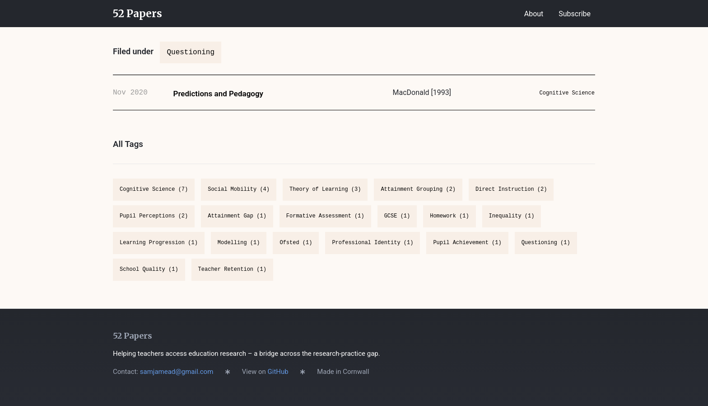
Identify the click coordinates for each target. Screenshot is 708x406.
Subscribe (575, 13)
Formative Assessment (325, 224)
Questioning (546, 251)
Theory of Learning (325, 197)
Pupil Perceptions (154, 224)
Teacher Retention (232, 278)
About (534, 13)
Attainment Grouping (418, 197)
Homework (449, 224)
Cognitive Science (560, 97)
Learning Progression (159, 251)
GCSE (397, 224)
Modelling (239, 251)
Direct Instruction (511, 197)
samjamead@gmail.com (177, 372)
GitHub (278, 372)
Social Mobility (239, 197)
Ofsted (295, 251)
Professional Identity (372, 251)
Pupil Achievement (467, 251)
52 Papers (137, 13)
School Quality (149, 278)
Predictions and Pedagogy (218, 98)
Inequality (512, 224)
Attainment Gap (237, 224)
